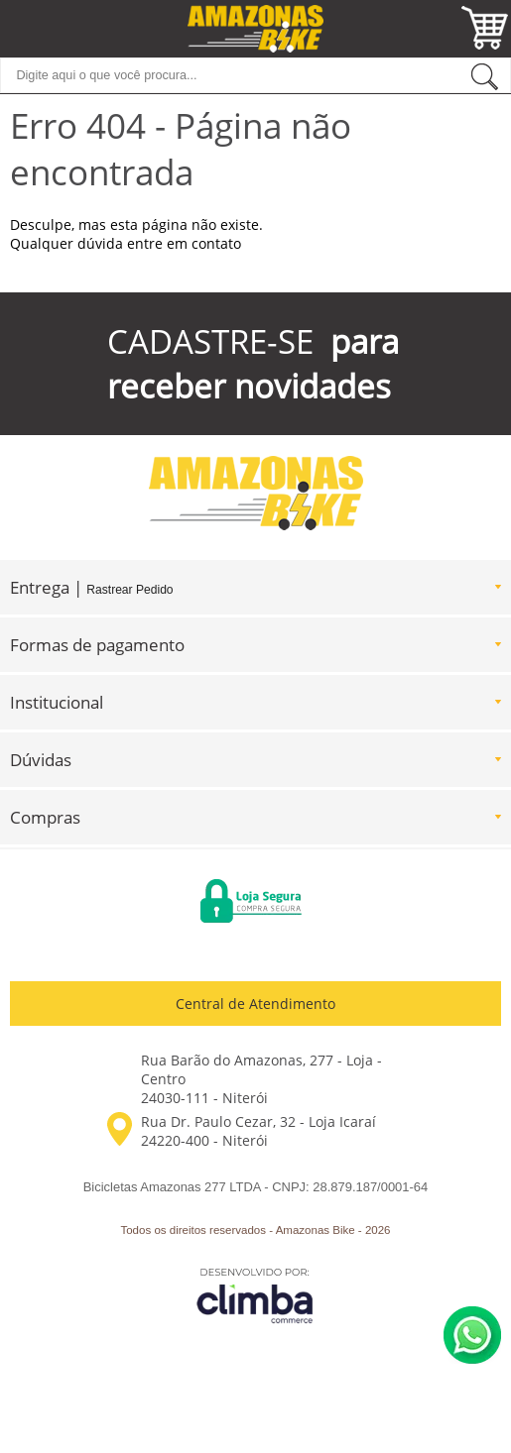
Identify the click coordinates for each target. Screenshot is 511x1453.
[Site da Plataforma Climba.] (255, 1295)
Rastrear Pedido (129, 590)
